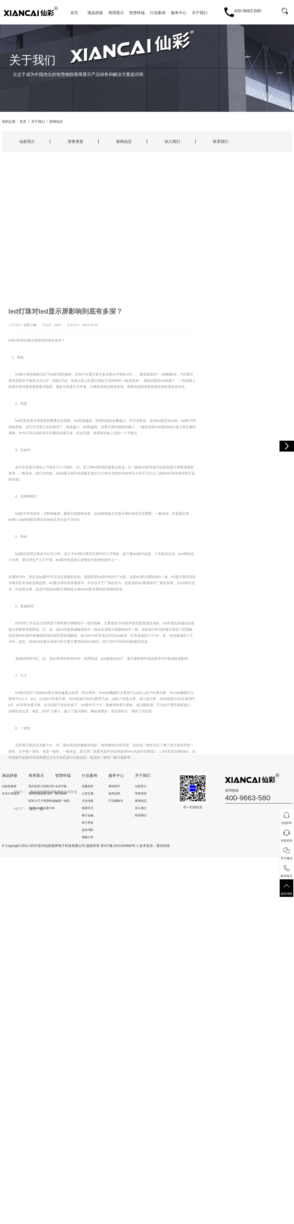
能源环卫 (87, 808)
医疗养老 (87, 822)
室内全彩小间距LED (41, 786)
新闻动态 (56, 121)
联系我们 (220, 141)
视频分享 (87, 837)
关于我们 (199, 13)
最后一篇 (36, 1009)
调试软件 (114, 786)
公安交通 (87, 793)
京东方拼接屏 (10, 793)
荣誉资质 (75, 141)
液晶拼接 (95, 13)
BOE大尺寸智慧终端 (42, 800)
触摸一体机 (62, 800)
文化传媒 (87, 800)
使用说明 (114, 793)
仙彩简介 (27, 141)
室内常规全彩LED (40, 793)
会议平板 (61, 786)
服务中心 (178, 13)
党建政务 (87, 786)
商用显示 (116, 13)
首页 (74, 13)
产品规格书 (115, 800)
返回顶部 (286, 889)
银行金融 (87, 815)
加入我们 (172, 141)
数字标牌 (61, 793)
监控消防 (87, 830)
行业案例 (158, 13)
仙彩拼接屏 (9, 786)
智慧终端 (137, 13)
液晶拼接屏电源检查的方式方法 (53, 992)
